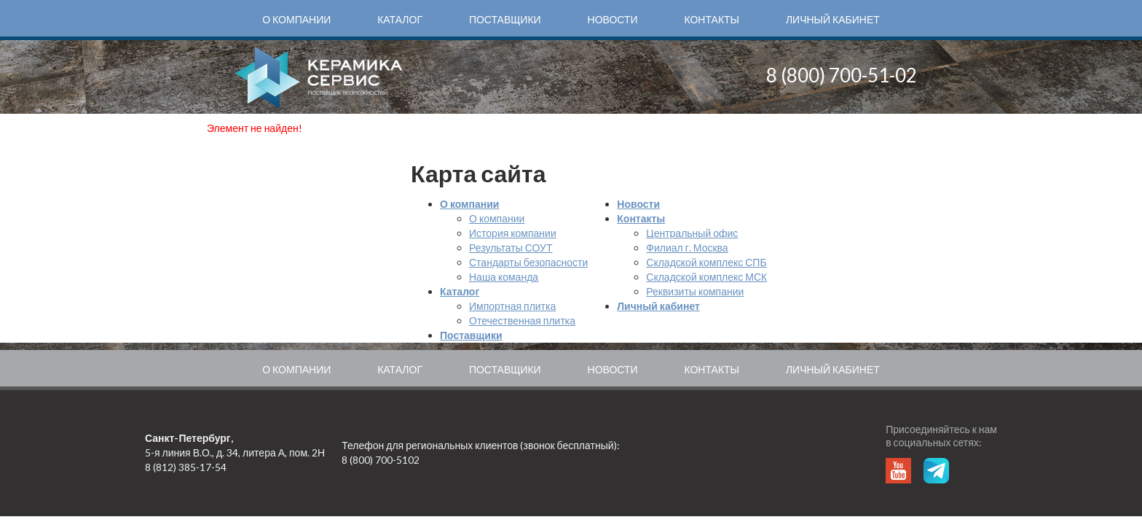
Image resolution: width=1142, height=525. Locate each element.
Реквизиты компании (695, 291)
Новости (613, 19)
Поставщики (505, 19)
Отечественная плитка (522, 320)
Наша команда (503, 277)
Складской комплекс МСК (706, 277)
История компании (512, 233)
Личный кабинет (833, 19)
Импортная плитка (512, 306)
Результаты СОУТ (511, 247)
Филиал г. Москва (687, 247)
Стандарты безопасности (528, 262)
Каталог (399, 19)
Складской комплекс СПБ (706, 262)
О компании (296, 19)
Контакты (711, 19)
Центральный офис (692, 233)
